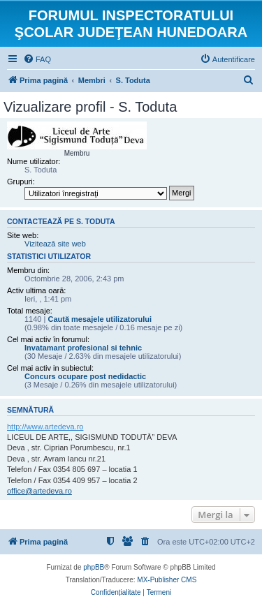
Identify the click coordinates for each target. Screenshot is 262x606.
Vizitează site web (55, 243)
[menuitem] (37, 59)
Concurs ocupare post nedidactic (85, 376)
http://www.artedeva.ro (45, 426)
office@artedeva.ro (39, 491)
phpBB (93, 567)
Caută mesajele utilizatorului (100, 319)
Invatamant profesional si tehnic (83, 347)
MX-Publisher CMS (166, 580)
